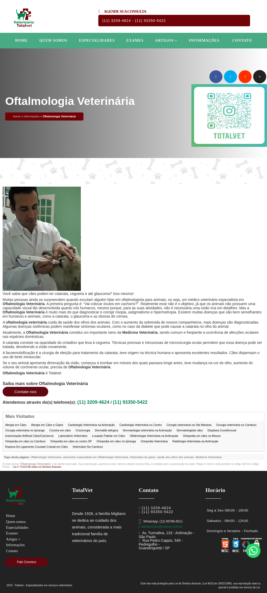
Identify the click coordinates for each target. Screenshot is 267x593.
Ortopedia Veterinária (154, 441)
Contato (242, 40)
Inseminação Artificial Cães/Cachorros (29, 435)
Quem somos (53, 40)
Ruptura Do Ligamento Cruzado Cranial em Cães (36, 446)
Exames (134, 40)
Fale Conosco (26, 562)
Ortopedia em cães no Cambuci (25, 441)
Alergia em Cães (15, 424)
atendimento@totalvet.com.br (161, 526)
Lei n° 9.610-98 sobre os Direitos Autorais (37, 466)
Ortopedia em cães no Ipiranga (116, 441)
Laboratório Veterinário (72, 435)
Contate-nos (25, 391)
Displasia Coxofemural (222, 430)
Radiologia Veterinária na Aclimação (195, 441)
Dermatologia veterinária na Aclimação (147, 430)
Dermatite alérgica (106, 430)
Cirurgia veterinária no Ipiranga (25, 430)
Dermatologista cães (190, 430)
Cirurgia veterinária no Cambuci (236, 424)
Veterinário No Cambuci (87, 446)
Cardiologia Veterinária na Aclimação (91, 424)
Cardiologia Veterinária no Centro (140, 424)
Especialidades (97, 40)
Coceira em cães (60, 430)
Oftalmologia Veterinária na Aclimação (154, 435)
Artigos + (166, 40)
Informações (204, 40)
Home (21, 40)
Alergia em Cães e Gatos (47, 424)
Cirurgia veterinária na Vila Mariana (189, 424)
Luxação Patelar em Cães (108, 435)
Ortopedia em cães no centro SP (71, 441)
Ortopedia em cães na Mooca (202, 435)
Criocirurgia (83, 430)
